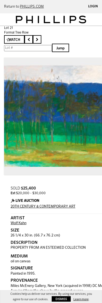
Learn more (81, 299)
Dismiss (61, 299)
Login (93, 6)
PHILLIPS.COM (32, 6)
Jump (60, 48)
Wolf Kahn (18, 223)
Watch (14, 40)
